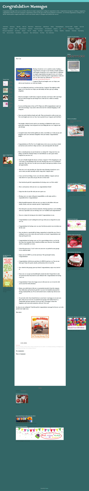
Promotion (77, 28)
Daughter (76, 26)
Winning (56, 30)
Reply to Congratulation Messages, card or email (11, 105)
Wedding (34, 30)
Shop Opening (81, 30)
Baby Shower (30, 26)
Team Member (18, 32)
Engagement (5, 28)
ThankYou (62, 30)
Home (40, 388)
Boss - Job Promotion (34, 32)
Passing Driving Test (49, 30)
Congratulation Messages (25, 6)
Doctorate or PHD (68, 26)
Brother (52, 26)
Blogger (46, 488)
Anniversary (12, 26)
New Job (29, 30)
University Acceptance (38, 28)
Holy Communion (22, 28)
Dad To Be (82, 26)
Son (60, 28)
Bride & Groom (38, 26)
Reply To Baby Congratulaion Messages (11, 97)
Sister (16, 28)
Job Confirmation (48, 28)
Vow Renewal (71, 28)
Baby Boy (18, 26)
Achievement (5, 26)
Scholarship (74, 30)
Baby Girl (24, 26)
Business (24, 30)
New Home (40, 30)
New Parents (17, 30)
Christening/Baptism (60, 26)
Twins (4, 32)
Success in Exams (10, 32)
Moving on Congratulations (8, 30)
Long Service (25, 32)
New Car (64, 28)
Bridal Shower (46, 26)
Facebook (11, 28)
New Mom (42, 32)
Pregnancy (56, 28)
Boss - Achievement (50, 32)
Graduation (30, 28)
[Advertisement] (34, 20)
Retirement (68, 30)
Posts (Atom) (23, 390)
